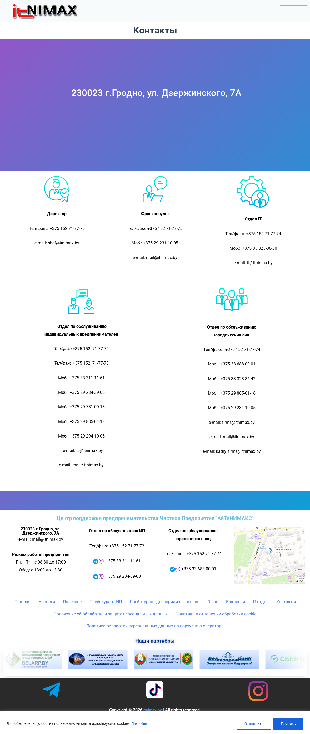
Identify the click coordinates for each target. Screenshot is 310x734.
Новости (156, 9)
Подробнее (141, 724)
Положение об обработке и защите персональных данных (111, 623)
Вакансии (235, 611)
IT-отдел (293, 9)
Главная (128, 9)
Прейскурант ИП (105, 611)
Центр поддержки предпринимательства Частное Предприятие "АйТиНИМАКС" (155, 528)
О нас (266, 9)
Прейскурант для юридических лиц (164, 611)
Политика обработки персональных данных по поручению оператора (155, 635)
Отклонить (253, 724)
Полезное (189, 9)
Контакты (291, 22)
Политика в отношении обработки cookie (216, 623)
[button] (189, 9)
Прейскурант (230, 9)
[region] (155, 722)
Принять (288, 724)
